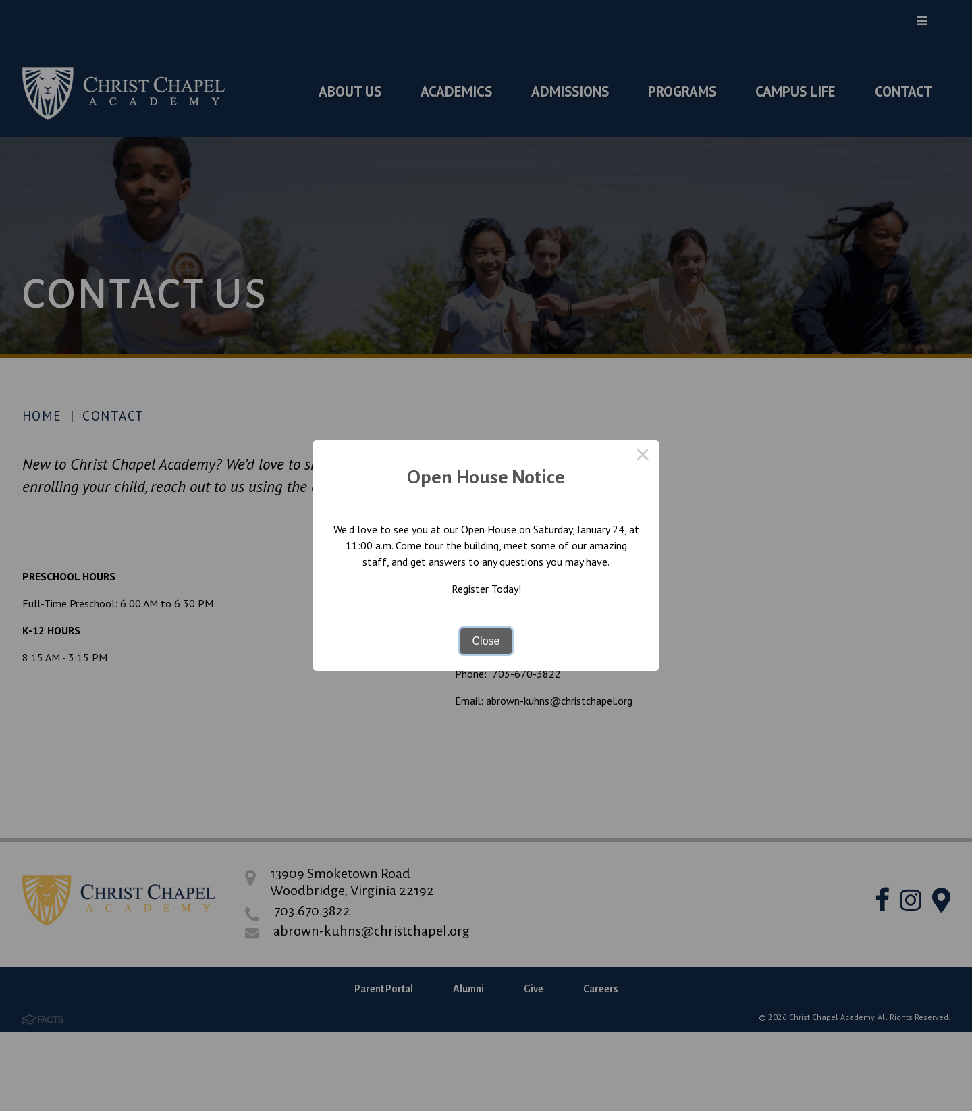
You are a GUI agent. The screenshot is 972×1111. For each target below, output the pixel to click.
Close (486, 641)
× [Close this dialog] (642, 456)
